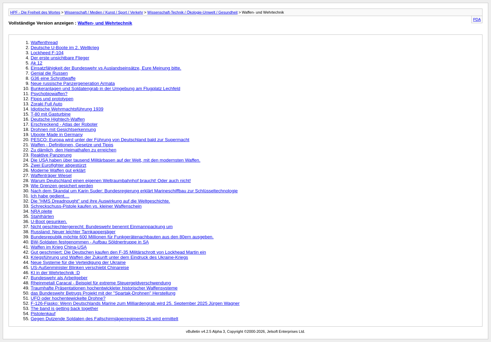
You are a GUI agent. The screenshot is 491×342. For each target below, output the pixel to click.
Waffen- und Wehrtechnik (105, 23)
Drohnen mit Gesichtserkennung (63, 129)
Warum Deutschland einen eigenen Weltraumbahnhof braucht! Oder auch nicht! (111, 180)
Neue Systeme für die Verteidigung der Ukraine (78, 262)
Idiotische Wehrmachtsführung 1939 (67, 108)
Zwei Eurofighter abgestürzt (58, 165)
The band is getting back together (64, 308)
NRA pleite (41, 211)
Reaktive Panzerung (51, 155)
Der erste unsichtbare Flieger (60, 57)
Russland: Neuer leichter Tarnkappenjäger (73, 231)
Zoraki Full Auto (46, 103)
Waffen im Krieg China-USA (59, 247)
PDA (477, 19)
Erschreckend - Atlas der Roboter (64, 124)
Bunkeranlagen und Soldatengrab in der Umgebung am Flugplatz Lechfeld (105, 88)
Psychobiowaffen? (49, 93)
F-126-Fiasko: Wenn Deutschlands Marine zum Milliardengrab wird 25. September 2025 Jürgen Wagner (135, 303)
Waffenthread (44, 42)
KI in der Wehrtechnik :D (55, 272)
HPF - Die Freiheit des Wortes (35, 12)
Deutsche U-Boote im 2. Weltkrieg (65, 47)
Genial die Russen (49, 73)
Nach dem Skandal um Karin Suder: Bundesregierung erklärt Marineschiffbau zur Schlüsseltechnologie (134, 190)
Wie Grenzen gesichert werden (62, 185)
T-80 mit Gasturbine (51, 114)
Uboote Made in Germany (57, 134)
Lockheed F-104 (47, 52)
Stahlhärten (42, 216)
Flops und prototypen (52, 98)
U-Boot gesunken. (49, 221)
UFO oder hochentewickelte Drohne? (68, 298)
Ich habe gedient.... (50, 195)
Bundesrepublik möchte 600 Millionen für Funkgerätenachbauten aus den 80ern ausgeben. (122, 236)
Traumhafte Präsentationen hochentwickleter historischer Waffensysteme (104, 288)
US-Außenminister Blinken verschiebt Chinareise (80, 267)
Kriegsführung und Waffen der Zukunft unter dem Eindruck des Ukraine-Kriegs (109, 257)
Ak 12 (36, 62)
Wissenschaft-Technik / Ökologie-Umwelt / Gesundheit (192, 12)
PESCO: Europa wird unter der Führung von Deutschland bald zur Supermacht (110, 139)
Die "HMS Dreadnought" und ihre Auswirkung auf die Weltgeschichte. (100, 201)
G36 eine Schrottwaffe (53, 78)
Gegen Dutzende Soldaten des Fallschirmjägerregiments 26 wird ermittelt (104, 318)
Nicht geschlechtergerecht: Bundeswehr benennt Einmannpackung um (102, 226)
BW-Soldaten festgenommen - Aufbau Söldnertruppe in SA (90, 241)
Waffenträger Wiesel (51, 175)
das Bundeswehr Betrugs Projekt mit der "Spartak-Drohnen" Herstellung (103, 293)
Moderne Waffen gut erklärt (58, 170)
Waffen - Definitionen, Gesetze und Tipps (72, 144)
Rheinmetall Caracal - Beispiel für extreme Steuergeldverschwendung (101, 282)
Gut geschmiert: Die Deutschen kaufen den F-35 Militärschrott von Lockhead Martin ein (118, 252)
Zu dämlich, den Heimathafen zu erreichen (73, 149)
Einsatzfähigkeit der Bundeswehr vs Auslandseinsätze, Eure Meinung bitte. (106, 68)
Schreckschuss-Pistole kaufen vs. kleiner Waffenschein (86, 206)
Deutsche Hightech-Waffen (58, 119)
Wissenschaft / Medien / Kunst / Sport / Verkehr (103, 12)
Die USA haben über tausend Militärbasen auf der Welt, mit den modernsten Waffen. (115, 160)
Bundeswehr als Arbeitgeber (59, 277)
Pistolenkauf (43, 313)
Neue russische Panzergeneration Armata (73, 83)
